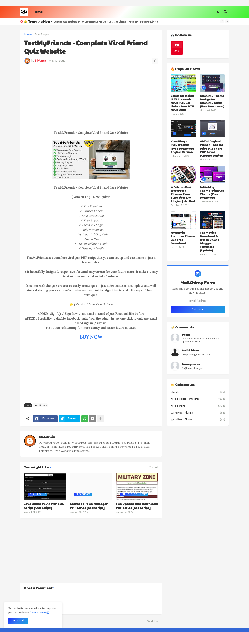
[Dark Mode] (218, 12)
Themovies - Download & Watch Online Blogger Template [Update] (209, 241)
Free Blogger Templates (198, 399)
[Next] (227, 21)
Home (38, 12)
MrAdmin (47, 436)
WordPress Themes (198, 420)
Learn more (38, 612)
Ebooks (198, 392)
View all (153, 467)
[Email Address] (198, 301)
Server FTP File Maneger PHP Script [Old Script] (89, 506)
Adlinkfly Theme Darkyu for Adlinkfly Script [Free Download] (212, 101)
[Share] (155, 61)
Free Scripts (42, 34)
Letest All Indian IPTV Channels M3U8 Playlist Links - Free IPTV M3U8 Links (105, 21)
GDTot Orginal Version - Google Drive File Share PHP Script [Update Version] (212, 148)
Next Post (153, 621)
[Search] (225, 12)
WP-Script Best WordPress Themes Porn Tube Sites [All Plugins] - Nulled (183, 194)
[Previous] (222, 21)
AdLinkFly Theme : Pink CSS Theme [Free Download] (212, 192)
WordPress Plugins (198, 413)
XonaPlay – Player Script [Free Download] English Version (183, 146)
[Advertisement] (91, 99)
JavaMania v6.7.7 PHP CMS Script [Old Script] (44, 506)
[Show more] (100, 418)
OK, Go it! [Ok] (18, 620)
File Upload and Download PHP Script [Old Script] (137, 506)
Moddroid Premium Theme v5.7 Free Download (183, 238)
